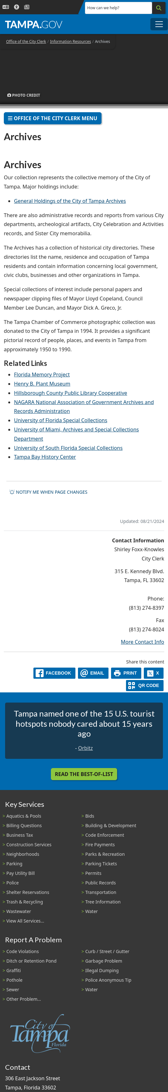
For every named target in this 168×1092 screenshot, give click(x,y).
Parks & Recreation (105, 854)
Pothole (14, 980)
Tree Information (103, 902)
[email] (93, 673)
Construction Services (29, 844)
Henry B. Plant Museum (42, 383)
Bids (89, 816)
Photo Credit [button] (23, 95)
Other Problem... (23, 999)
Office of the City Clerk (26, 41)
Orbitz (85, 748)
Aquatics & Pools (23, 816)
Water (91, 911)
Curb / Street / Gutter (107, 951)
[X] (154, 673)
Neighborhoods (22, 854)
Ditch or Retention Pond (31, 961)
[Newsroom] (27, 7)
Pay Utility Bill (20, 873)
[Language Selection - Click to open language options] (5, 7)
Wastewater (18, 911)
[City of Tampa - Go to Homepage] (33, 24)
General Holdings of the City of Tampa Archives (70, 200)
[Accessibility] (16, 7)
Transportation (100, 892)
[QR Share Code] (145, 685)
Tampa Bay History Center (45, 456)
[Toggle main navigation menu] (159, 24)
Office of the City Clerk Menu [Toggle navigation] (52, 118)
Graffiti (13, 970)
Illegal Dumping (102, 970)
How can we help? (103, 7)
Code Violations (22, 951)
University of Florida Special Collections (60, 420)
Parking (14, 864)
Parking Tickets (101, 864)
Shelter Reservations (27, 892)
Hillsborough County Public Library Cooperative (70, 392)
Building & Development (110, 825)
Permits (93, 873)
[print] (126, 673)
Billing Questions (24, 825)
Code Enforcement (104, 835)
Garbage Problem (103, 961)
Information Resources (70, 41)
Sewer (12, 989)
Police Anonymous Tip (108, 980)
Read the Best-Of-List (84, 774)
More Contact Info (142, 641)
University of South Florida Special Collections (68, 447)
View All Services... (25, 921)
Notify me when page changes (48, 492)
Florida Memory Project (42, 374)
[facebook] (54, 673)
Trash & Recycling (24, 902)
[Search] (158, 8)
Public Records (100, 883)
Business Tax (19, 835)
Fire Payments (100, 844)
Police (12, 883)
